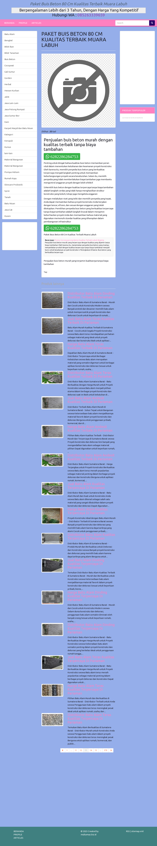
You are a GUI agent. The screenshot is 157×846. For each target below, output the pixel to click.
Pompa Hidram (11, 172)
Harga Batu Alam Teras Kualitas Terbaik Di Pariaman (90, 346)
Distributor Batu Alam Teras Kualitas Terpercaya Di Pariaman (89, 718)
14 (91, 750)
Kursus (7, 147)
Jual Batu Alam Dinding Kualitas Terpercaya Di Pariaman (86, 563)
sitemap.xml (137, 831)
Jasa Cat (8, 210)
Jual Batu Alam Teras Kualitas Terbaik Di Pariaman (91, 320)
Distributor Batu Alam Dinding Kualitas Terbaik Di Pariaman (91, 295)
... (71, 750)
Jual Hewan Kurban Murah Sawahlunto (132, 117)
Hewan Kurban (11, 90)
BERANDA (9, 23)
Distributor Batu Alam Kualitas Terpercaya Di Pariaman (91, 536)
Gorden (8, 78)
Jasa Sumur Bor (11, 115)
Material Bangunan (13, 159)
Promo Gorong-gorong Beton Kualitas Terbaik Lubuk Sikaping (79, 240)
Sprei (7, 191)
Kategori (8, 134)
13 (86, 750)
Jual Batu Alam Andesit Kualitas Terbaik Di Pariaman (90, 400)
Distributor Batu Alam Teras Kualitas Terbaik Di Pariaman (90, 374)
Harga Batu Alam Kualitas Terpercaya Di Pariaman (88, 511)
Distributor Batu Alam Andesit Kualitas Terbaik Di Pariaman (91, 457)
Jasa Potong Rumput (14, 109)
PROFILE (23, 23)
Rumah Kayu (10, 178)
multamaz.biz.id (88, 834)
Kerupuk (8, 141)
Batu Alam (9, 34)
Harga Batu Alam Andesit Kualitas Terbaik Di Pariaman (90, 428)
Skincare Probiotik (13, 184)
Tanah (7, 197)
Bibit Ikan (9, 46)
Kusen (7, 216)
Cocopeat (9, 65)
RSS (128, 831)
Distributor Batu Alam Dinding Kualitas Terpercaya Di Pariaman (91, 628)
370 (105, 750)
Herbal (7, 84)
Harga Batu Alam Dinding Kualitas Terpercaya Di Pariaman (87, 596)
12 (81, 750)
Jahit (6, 97)
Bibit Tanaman (11, 53)
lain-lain (8, 153)
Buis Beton (9, 59)
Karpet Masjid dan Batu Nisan (18, 128)
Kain (6, 122)
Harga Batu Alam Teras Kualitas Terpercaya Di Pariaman (86, 689)
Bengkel (8, 40)
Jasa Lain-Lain (11, 103)
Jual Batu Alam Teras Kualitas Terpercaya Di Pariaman (91, 659)
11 (76, 750)
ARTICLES (36, 23)
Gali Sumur (9, 72)
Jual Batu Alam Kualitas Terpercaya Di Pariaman (86, 485)
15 (96, 750)
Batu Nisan (9, 203)
